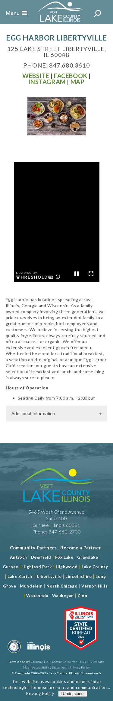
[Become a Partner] (80, 547)
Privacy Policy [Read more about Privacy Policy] (40, 693)
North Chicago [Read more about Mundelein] (61, 586)
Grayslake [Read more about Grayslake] (87, 557)
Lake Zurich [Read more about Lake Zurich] (20, 576)
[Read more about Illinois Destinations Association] (81, 654)
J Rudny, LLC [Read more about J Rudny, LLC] (40, 661)
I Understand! (73, 693)
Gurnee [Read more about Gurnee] (10, 566)
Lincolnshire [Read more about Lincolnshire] (78, 576)
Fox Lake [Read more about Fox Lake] (64, 557)
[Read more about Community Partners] (33, 547)
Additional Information (33, 413)
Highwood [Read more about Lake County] (67, 566)
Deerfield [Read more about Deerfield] (41, 557)
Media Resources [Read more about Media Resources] (64, 661)
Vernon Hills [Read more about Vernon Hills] (94, 586)
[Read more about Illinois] (38, 654)
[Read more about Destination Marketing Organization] (14, 654)
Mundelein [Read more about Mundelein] (31, 586)
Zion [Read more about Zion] (82, 595)
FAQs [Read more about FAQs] (84, 661)
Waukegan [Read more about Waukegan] (63, 595)
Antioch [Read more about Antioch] (18, 557)
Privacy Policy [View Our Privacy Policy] (80, 667)
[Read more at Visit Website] (35, 75)
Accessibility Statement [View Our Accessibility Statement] (49, 667)
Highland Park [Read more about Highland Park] (37, 566)
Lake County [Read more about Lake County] (94, 566)
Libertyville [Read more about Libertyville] (49, 576)
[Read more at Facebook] (70, 75)
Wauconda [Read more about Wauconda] (37, 595)
